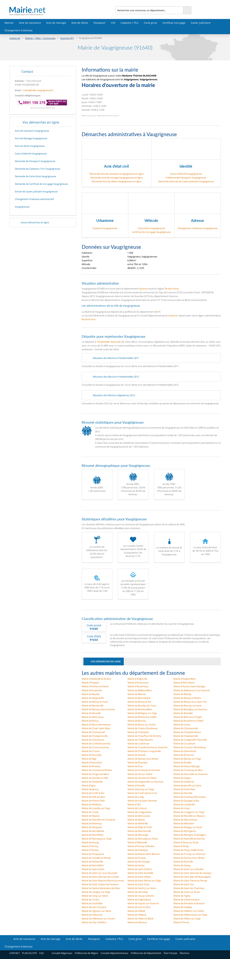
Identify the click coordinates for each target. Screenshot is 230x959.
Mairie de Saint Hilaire (139, 876)
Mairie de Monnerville (139, 831)
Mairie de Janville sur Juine (187, 785)
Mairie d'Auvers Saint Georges (189, 686)
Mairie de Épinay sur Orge (187, 758)
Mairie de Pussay (137, 857)
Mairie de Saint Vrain (139, 884)
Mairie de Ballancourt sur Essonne (191, 690)
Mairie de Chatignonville (95, 736)
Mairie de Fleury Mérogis (186, 766)
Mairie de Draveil (136, 754)
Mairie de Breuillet (183, 713)
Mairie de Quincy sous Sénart (189, 857)
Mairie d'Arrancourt (138, 682)
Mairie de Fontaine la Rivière (97, 770)
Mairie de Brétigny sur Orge (142, 713)
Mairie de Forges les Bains (95, 774)
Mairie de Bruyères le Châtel (188, 720)
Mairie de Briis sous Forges (187, 717)
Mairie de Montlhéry (93, 834)
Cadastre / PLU (129, 22)
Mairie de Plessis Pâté (93, 800)
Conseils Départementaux (114, 953)
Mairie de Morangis (138, 834)
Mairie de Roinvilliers (93, 865)
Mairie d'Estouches (92, 762)
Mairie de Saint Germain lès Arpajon (192, 873)
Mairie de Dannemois (184, 751)
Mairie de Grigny (182, 777)
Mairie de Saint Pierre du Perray (190, 880)
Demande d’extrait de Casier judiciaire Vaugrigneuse (186, 181)
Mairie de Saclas (136, 865)
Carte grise (150, 22)
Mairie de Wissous (137, 922)
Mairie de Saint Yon (183, 884)
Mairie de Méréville (138, 823)
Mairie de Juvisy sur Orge (141, 789)
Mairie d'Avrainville (92, 690)
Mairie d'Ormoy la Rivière (141, 846)
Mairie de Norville (182, 793)
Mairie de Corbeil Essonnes (96, 743)
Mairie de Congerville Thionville (190, 739)
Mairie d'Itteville (136, 785)
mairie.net (14, 38)
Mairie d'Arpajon (90, 682)
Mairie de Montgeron (184, 831)
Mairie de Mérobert (183, 823)
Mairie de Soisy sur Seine (95, 895)
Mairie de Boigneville (93, 698)
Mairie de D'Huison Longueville (144, 751)
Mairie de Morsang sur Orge (96, 838)
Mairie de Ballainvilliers (140, 690)
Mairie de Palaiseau (138, 850)
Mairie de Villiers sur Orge (187, 918)
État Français (170, 953)
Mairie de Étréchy (91, 766)
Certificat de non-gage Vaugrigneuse (151, 232)
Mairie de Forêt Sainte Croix (142, 793)
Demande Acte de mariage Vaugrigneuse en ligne (116, 177)
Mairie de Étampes (137, 762)
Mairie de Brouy (90, 720)
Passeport (100, 22)
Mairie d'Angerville (137, 678)
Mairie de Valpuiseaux (139, 899)
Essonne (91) (67, 38)
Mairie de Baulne (91, 694)
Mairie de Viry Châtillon (94, 922)
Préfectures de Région (86, 953)
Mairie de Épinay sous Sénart (143, 758)
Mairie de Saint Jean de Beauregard (192, 876)
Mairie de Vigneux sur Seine (96, 911)
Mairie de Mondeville (93, 831)
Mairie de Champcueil (93, 732)
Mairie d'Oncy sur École (185, 842)
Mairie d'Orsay (181, 846)
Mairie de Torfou (90, 899)
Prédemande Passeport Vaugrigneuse (186, 177)
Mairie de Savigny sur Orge (96, 892)
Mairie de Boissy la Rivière (187, 698)
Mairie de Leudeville (184, 804)
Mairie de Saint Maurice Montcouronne (103, 880)
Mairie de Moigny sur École (187, 827)
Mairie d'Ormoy (90, 846)
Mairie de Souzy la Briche (141, 895)
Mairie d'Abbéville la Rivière (96, 678)
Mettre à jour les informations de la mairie (100, 115)
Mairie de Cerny (181, 724)
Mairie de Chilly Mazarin (140, 739)
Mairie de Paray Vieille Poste (188, 850)
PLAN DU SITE (29, 953)
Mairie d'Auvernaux (138, 686)
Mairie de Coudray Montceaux (189, 796)
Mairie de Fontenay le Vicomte (144, 770)
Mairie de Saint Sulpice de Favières (100, 884)
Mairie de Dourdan (92, 754)
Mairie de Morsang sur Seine (143, 838)
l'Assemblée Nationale (109, 341)
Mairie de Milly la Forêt (140, 827)
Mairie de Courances (184, 743)
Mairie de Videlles (182, 907)
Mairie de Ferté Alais (184, 789)
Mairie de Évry (135, 766)
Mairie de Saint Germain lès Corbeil (100, 876)
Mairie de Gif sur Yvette (140, 774)
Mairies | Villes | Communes (40, 38)
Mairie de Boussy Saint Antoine (98, 709)
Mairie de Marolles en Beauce (189, 815)
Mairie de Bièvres (137, 694)
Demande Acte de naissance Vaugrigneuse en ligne (116, 173)
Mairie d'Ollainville (137, 842)
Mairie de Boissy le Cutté (95, 701)
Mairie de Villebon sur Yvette (188, 911)
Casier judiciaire (200, 22)
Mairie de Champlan (138, 732)
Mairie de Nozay (90, 842)
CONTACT (14, 953)
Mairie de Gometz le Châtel (142, 777)
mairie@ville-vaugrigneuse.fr (38, 90)
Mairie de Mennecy (92, 823)
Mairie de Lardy (136, 796)
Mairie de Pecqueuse (93, 854)
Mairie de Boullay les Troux (142, 705)
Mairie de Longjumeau (140, 812)
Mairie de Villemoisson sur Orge (190, 914)
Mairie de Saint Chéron (140, 869)
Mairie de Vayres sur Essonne (143, 903)
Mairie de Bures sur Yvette (142, 724)
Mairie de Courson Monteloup (189, 747)
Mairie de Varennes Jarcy (186, 899)
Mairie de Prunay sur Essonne (189, 854)
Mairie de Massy (136, 819)
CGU (41, 953)
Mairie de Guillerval (183, 781)
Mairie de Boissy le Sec (139, 701)
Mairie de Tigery (181, 895)
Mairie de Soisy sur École (186, 892)
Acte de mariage (56, 22)
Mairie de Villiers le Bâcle (140, 918)
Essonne (143, 288)
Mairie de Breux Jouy (93, 717)
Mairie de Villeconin (92, 914)
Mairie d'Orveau (90, 850)
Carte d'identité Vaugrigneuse (186, 173)
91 (159, 311)
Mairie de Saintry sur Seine (142, 888)
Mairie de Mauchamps (185, 819)
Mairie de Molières (91, 804)
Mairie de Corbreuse (138, 743)
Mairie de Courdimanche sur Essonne (147, 747)
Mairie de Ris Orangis (139, 861)
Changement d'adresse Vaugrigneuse (198, 228)
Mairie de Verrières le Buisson (189, 903)
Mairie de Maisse (91, 815)
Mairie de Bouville (91, 713)
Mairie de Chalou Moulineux (143, 728)
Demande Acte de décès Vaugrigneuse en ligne (116, 181)
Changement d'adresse (19, 30)
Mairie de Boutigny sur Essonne (190, 709)
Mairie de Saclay (182, 865)
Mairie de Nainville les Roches (189, 838)
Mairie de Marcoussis (139, 815)
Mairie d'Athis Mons (184, 682)
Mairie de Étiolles (182, 762)
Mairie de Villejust (137, 914)
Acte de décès (79, 22)
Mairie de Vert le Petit (139, 907)
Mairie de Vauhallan (92, 903)
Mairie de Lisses (90, 812)
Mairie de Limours (137, 808)
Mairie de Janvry (90, 789)
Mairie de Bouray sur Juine (187, 705)
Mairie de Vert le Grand (94, 907)
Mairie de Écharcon (183, 754)
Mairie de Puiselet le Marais (96, 857)
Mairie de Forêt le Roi (93, 793)
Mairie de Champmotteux (187, 732)
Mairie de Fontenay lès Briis (188, 770)
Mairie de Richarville (92, 861)
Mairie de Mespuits (92, 827)
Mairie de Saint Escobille (140, 873)
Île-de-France (172, 288)
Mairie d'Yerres (181, 922)
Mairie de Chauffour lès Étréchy (144, 736)
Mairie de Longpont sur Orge (188, 812)
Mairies (9, 22)
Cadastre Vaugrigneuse (105, 228)
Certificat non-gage (173, 22)
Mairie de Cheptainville (185, 736)
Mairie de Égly (89, 758)
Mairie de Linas (181, 808)
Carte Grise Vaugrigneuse (151, 228)
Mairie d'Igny (89, 785)
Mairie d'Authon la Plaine (95, 686)
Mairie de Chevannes (93, 739)
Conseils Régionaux (62, 953)
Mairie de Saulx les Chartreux (189, 888)
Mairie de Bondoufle (93, 705)
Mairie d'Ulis (134, 804)
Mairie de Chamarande (185, 728)
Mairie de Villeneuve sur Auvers (98, 918)
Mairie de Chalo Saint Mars (96, 728)
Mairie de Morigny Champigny (189, 834)
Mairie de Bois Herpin (139, 698)
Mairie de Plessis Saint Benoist (144, 854)
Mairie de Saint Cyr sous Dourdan (99, 873)
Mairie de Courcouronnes (95, 747)
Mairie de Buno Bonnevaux (96, 724)
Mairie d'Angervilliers (184, 678)
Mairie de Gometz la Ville (95, 777)
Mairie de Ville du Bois (93, 796)
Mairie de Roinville (183, 861)
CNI (113, 22)
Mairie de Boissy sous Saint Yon (190, 701)
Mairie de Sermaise (138, 892)
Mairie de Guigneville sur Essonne (145, 781)
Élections (184, 953)
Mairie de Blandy (182, 694)
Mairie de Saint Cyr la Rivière (188, 869)
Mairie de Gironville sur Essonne (190, 774)
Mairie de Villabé (136, 911)
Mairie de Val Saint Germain (142, 800)
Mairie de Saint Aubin (93, 869)
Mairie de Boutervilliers (140, 709)
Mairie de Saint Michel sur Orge (144, 880)
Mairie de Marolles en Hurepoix (98, 819)
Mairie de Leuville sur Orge (96, 808)
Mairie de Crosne (91, 751)
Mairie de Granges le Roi (186, 800)
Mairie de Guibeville (92, 781)
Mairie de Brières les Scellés (142, 717)
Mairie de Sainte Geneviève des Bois (101, 888)
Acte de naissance (30, 22)
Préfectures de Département (146, 953)
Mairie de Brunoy (137, 720)
